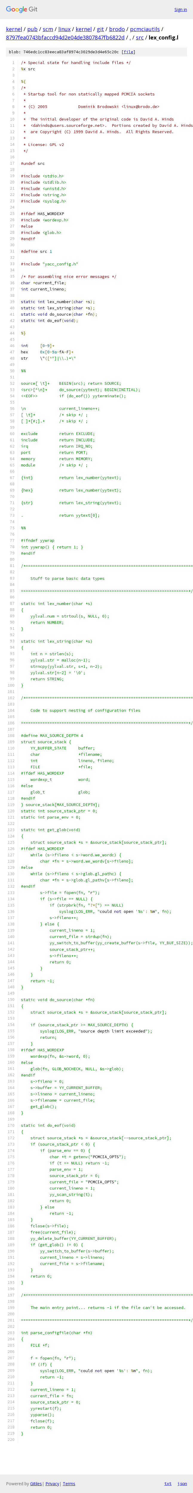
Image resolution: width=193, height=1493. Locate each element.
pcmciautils (145, 29)
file (128, 51)
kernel (14, 29)
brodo (117, 29)
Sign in (180, 9)
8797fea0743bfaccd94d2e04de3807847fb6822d (65, 37)
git (100, 29)
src (140, 37)
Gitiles (36, 1483)
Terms (69, 1483)
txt (167, 1483)
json (182, 1483)
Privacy (52, 1483)
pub (32, 29)
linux (64, 29)
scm (48, 29)
